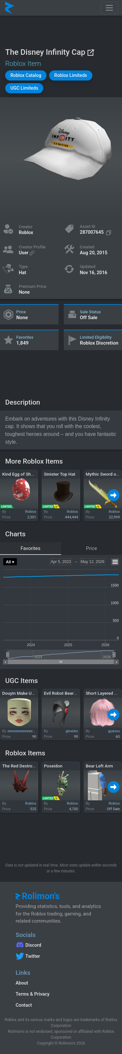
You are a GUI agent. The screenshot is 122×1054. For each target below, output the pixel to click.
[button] (26, 75)
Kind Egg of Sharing (21, 474)
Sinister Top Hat (59, 474)
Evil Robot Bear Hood (64, 693)
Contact (24, 1005)
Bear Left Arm (99, 765)
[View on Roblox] (90, 52)
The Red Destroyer (20, 765)
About (22, 983)
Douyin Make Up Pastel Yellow (31, 693)
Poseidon (53, 765)
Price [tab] (91, 548)
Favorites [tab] (30, 548)
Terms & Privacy (32, 994)
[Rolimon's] (9, 8)
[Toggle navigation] (109, 8)
